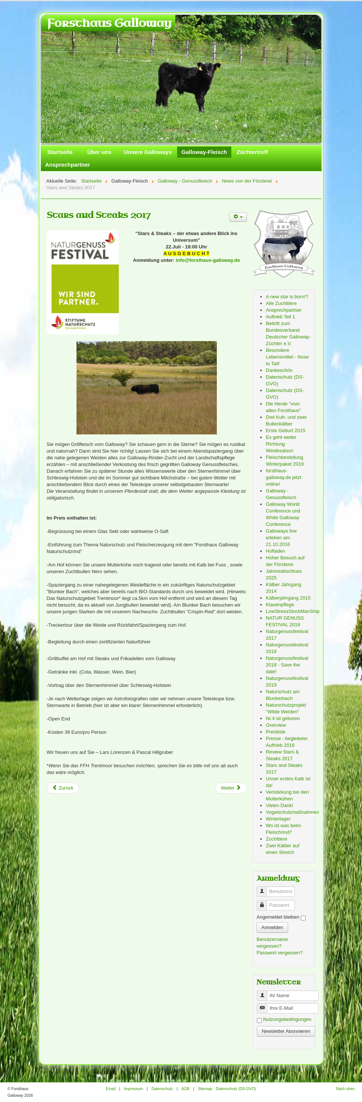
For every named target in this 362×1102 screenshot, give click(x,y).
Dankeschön (279, 370)
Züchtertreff (252, 152)
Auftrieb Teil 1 (280, 316)
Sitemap (205, 1089)
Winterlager (278, 819)
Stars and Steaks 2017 (98, 215)
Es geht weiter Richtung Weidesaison (281, 443)
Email (110, 1089)
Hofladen (275, 551)
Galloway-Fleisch (204, 152)
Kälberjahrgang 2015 (288, 598)
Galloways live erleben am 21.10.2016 (281, 537)
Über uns (99, 152)
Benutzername (264, 888)
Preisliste (276, 732)
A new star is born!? (287, 296)
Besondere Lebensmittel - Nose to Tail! (287, 356)
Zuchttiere (276, 839)
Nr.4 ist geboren (283, 718)
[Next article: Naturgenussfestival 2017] (231, 788)
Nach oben (345, 1089)
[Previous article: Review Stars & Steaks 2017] (63, 788)
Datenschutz (162, 1089)
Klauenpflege (280, 604)
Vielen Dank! (279, 805)
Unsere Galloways (148, 152)
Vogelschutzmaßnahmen (292, 812)
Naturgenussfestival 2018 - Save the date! (287, 664)
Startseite (59, 152)
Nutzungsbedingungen (287, 1019)
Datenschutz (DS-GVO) (236, 1089)
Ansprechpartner (67, 164)
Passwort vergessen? (280, 952)
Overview (276, 725)
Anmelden (272, 927)
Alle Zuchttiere (281, 303)
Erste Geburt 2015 (285, 430)
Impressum (133, 1089)
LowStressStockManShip (293, 611)
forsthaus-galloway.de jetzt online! (283, 477)
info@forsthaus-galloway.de (208, 260)
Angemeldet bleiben (278, 917)
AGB (185, 1089)
